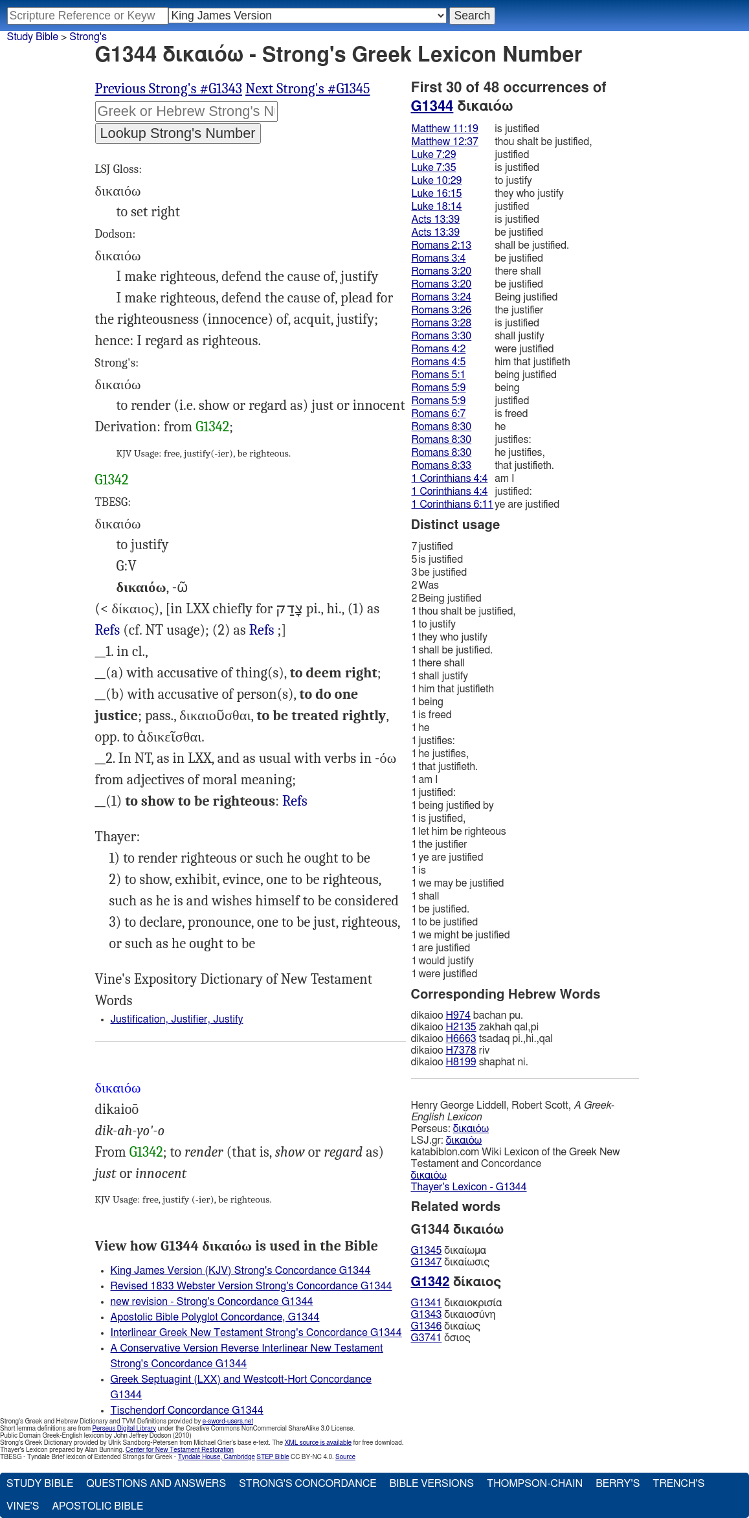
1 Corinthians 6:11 (453, 504)
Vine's (22, 1506)
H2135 (461, 1027)
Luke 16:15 (437, 193)
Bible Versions (431, 1483)
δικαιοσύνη (453, 1314)
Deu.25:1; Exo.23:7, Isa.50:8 (261, 630)
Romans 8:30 (442, 427)
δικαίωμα (449, 1250)
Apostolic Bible (97, 1506)
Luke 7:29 (434, 155)
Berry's (618, 1483)
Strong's (88, 37)
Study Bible (32, 37)
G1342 (212, 426)
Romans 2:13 (442, 245)
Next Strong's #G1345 (307, 88)
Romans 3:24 (442, 297)
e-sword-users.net (228, 1421)
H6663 (461, 1039)
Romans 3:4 (439, 258)
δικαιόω (471, 1129)
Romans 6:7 (439, 414)
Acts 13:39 (436, 219)
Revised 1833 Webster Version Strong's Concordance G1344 (251, 1286)
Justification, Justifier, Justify (177, 1019)
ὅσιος (441, 1338)
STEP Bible (272, 1457)
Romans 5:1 (439, 375)
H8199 (461, 1062)
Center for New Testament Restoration (180, 1450)
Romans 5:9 (439, 388)
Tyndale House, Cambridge (216, 1457)
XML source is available (318, 1443)
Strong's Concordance (307, 1483)
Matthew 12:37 (445, 142)
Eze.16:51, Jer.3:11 (107, 630)
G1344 (432, 106)
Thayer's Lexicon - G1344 (469, 1187)
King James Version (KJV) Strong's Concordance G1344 (241, 1270)
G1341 (426, 1303)
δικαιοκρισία (456, 1303)
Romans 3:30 (442, 336)
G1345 (426, 1250)
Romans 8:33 (442, 465)
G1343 (426, 1314)
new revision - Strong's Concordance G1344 (212, 1302)
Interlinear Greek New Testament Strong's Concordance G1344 (256, 1333)
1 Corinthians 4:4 (450, 478)
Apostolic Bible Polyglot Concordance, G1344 (215, 1317)
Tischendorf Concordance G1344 (187, 1410)
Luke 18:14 (437, 206)
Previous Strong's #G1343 (169, 88)
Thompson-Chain (535, 1483)
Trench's (678, 1483)
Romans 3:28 (442, 323)
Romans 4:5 (439, 362)
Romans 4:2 (439, 349)
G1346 (426, 1326)
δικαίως (445, 1326)
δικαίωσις (450, 1262)
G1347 (426, 1262)
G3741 (426, 1338)
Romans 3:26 (442, 310)
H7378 (461, 1050)
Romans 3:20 (442, 271)
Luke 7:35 (434, 168)
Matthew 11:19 (445, 129)
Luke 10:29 (437, 181)
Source (345, 1457)
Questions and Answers (156, 1483)
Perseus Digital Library (124, 1428)
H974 (458, 1015)
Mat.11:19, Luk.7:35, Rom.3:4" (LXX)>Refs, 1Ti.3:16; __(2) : (294, 801)
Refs (107, 630)
